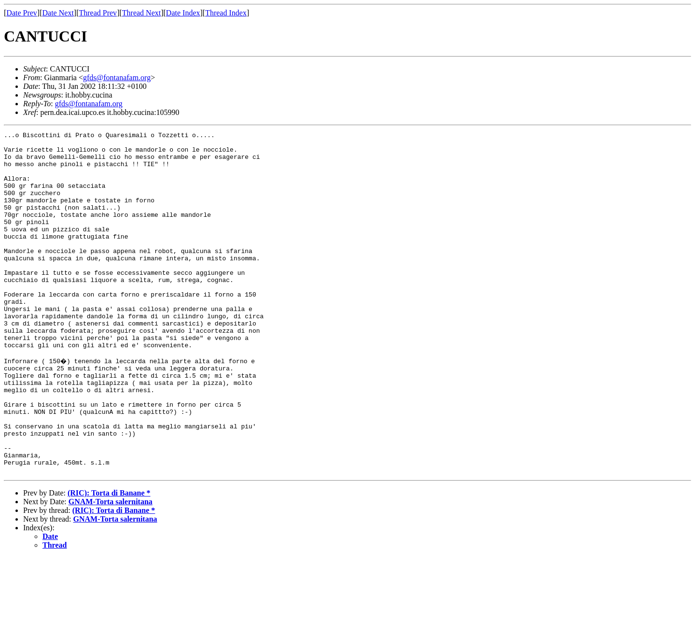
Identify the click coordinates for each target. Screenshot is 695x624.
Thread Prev (98, 13)
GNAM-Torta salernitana (111, 568)
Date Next (58, 13)
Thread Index (226, 13)
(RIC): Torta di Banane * (109, 559)
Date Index (183, 13)
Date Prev (21, 13)
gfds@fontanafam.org (117, 77)
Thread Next (141, 13)
